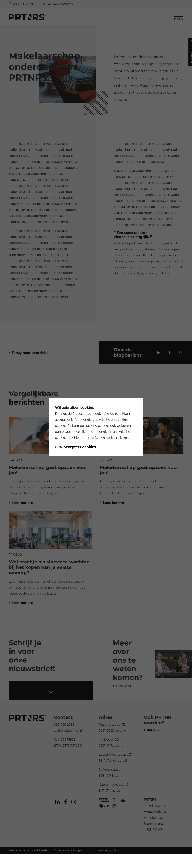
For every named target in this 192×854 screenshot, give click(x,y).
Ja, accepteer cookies (89, 413)
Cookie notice (104, 437)
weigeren (124, 425)
